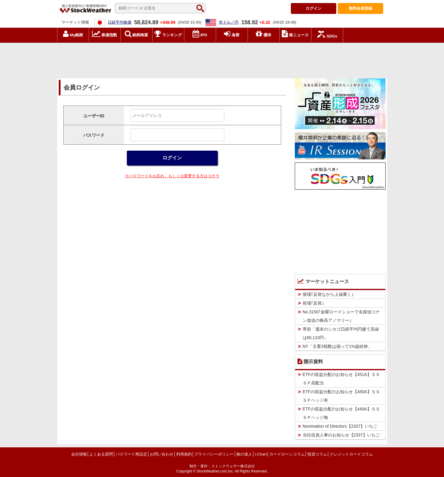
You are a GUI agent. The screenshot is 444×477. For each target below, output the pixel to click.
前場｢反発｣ (313, 303)
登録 (360, 8)
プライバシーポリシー (214, 454)
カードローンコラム (287, 454)
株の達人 (244, 454)
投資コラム (317, 454)
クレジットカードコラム (351, 454)
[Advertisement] (222, 59)
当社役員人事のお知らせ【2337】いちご (341, 435)
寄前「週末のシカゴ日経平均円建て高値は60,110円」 (341, 333)
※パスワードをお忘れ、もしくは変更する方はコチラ (172, 176)
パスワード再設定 (131, 454)
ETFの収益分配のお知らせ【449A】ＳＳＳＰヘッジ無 (341, 413)
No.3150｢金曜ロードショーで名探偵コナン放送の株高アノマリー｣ (341, 316)
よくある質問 (101, 454)
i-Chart (261, 454)
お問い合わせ (161, 454)
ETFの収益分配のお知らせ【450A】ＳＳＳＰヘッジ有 (341, 396)
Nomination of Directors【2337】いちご (340, 426)
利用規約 (184, 454)
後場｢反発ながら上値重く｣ (328, 294)
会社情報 (79, 454)
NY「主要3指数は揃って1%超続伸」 (337, 346)
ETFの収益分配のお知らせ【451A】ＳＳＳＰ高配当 (341, 378)
